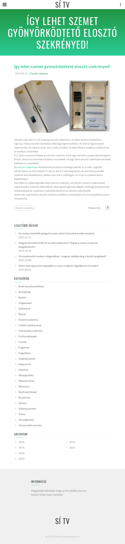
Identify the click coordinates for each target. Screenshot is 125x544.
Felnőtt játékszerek (30, 325)
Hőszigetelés (26, 375)
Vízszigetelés (26, 419)
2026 (21, 441)
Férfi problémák (27, 336)
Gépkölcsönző (27, 358)
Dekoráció (24, 308)
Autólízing (25, 291)
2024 (21, 453)
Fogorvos (24, 347)
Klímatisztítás (26, 380)
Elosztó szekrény (39, 73)
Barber (22, 297)
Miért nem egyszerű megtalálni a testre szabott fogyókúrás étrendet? (59, 265)
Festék (23, 341)
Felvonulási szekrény (30, 330)
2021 (72, 447)
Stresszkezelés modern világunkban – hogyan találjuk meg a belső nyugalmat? (62, 256)
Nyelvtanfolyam (28, 391)
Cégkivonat (25, 303)
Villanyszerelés (27, 408)
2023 (21, 458)
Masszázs (24, 386)
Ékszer (22, 314)
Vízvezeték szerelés (30, 425)
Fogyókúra (25, 353)
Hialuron (23, 369)
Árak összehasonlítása (31, 286)
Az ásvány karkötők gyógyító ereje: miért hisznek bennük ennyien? (56, 233)
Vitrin (22, 414)
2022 (72, 441)
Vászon (23, 403)
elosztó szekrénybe (27, 167)
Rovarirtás (24, 397)
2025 (21, 447)
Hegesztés (25, 364)
